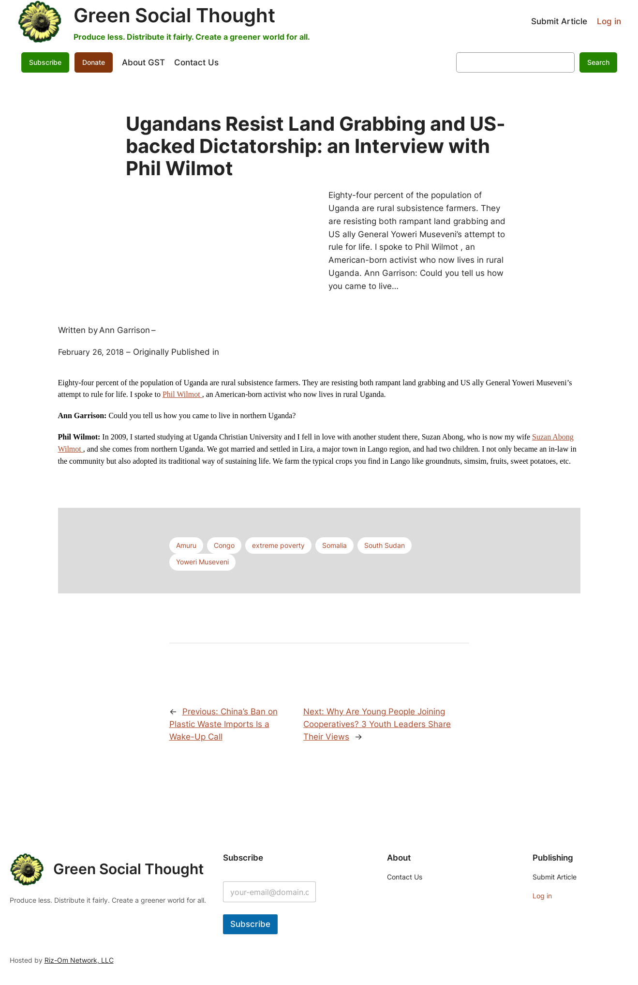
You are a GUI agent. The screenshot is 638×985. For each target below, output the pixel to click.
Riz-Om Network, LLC (79, 960)
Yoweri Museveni (202, 562)
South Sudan (384, 545)
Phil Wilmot (182, 394)
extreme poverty (278, 545)
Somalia (334, 545)
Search (598, 62)
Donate (93, 62)
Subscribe (45, 62)
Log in (609, 21)
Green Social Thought (174, 15)
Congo (224, 545)
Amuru (186, 545)
